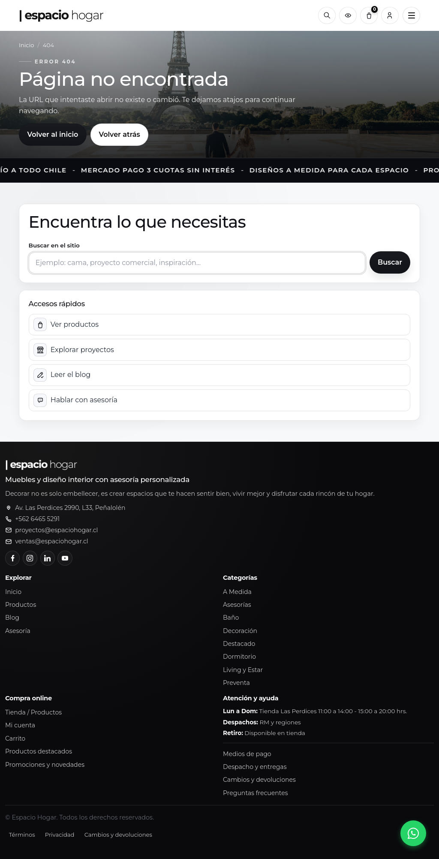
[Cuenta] (390, 15)
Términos (22, 834)
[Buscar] (327, 15)
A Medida (237, 592)
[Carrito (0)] (369, 15)
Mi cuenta (20, 725)
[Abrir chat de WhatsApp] (413, 833)
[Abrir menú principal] (411, 15)
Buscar (390, 262)
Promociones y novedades (44, 765)
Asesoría (17, 631)
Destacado (239, 644)
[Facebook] (12, 558)
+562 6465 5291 (37, 519)
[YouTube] (64, 558)
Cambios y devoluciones (259, 780)
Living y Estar (243, 670)
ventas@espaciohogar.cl (51, 541)
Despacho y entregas (255, 767)
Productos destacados (38, 751)
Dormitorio (239, 656)
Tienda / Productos (33, 712)
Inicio (26, 45)
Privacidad (60, 834)
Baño (231, 617)
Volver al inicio (52, 134)
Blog (12, 617)
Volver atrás (119, 134)
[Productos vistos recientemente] (348, 15)
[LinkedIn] (47, 558)
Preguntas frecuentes (255, 793)
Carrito (15, 738)
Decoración (240, 631)
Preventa (236, 683)
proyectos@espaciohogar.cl (56, 530)
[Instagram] (30, 558)
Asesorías (237, 605)
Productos (20, 605)
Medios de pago (247, 754)
